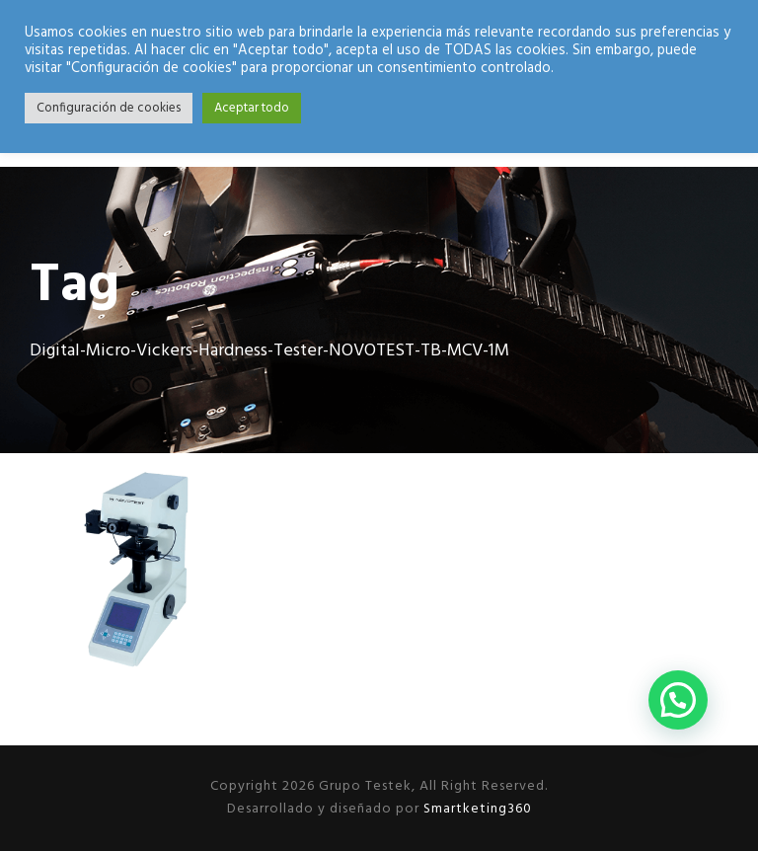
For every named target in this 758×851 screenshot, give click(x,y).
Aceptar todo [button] (251, 108)
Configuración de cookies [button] (109, 108)
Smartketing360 (475, 809)
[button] (678, 700)
